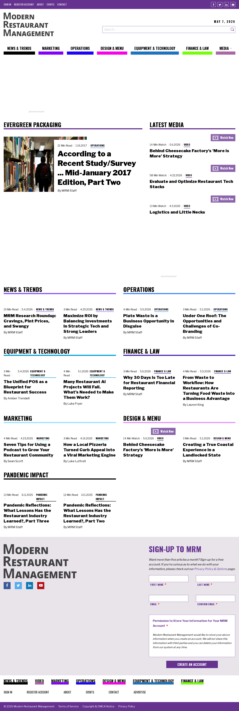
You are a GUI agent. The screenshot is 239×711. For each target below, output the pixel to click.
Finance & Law (162, 371)
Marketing (42, 438)
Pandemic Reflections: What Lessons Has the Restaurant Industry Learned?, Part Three (27, 513)
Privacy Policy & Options (210, 569)
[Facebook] (213, 4)
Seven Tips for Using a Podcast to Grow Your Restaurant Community (28, 450)
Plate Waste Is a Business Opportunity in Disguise (148, 321)
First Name (157, 584)
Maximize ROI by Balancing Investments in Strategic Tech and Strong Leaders (87, 323)
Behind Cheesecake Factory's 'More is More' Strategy (148, 450)
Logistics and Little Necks (177, 212)
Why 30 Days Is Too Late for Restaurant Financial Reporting (149, 383)
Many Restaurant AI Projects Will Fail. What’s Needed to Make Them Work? (88, 389)
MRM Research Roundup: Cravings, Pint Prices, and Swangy (30, 321)
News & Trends (45, 309)
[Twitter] (219, 4)
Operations (97, 145)
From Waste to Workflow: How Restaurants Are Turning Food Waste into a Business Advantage (209, 388)
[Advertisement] (119, 84)
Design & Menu (222, 438)
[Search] (232, 29)
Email (153, 604)
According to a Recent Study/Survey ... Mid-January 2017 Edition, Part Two (97, 168)
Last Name (203, 584)
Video (187, 144)
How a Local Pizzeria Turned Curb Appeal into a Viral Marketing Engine (89, 450)
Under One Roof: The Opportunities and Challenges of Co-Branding (204, 323)
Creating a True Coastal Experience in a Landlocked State (208, 450)
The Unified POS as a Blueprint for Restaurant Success (25, 387)
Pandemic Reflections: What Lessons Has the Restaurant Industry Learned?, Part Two (87, 513)
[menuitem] (7, 4)
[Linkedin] (226, 4)
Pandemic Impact (41, 497)
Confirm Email (206, 604)
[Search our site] (166, 29)
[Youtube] (232, 4)
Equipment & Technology (37, 373)
